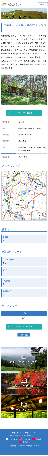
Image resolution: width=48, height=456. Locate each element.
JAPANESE (14, 439)
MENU (42, 4)
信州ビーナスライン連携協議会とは (23, 435)
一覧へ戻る (24, 335)
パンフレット (24, 406)
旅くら (24, 359)
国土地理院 (42, 219)
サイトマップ (30, 433)
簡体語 (38, 439)
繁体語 (25, 442)
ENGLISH (27, 439)
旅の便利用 (24, 383)
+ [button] (5, 174)
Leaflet (36, 219)
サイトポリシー (17, 433)
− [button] (5, 178)
